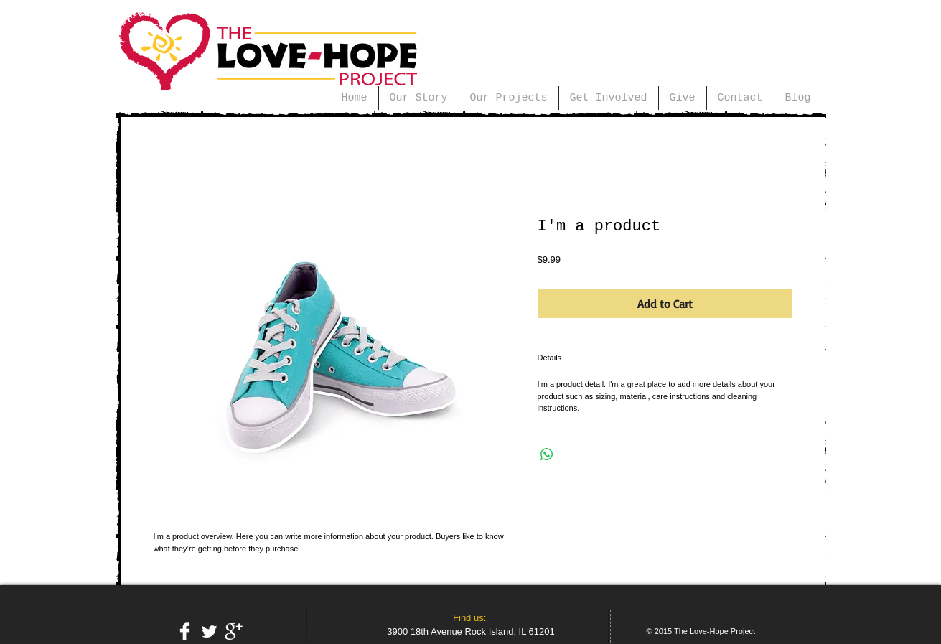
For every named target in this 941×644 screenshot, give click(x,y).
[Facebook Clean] (185, 631)
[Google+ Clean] (234, 631)
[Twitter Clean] (209, 631)
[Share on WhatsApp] (547, 454)
